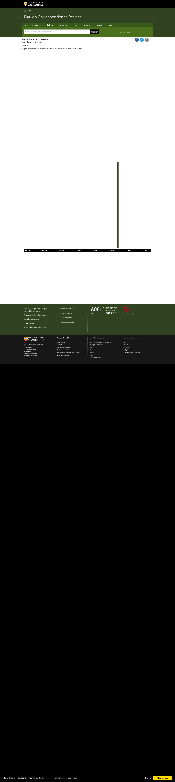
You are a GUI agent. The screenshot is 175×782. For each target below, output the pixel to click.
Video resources (66, 318)
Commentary (63, 25)
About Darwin (36, 25)
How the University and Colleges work (101, 342)
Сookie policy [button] (73, 778)
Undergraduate (61, 342)
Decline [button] (148, 778)
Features (125, 345)
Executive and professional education (68, 352)
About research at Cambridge (131, 352)
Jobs (91, 355)
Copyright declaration (31, 319)
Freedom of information (31, 353)
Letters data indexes (67, 322)
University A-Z (28, 347)
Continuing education (63, 350)
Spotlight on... (127, 350)
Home (25, 11)
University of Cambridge (34, 315)
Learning (87, 25)
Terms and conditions (30, 355)
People (76, 25)
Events (92, 352)
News (91, 350)
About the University (97, 338)
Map (91, 347)
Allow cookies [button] (162, 778)
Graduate (59, 345)
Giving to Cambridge (96, 357)
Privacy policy (29, 323)
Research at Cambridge (130, 338)
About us (111, 25)
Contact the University (30, 349)
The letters (50, 25)
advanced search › (125, 32)
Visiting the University (96, 345)
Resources (99, 25)
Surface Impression (39, 327)
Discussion (126, 347)
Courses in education (63, 355)
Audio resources (66, 313)
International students (63, 347)
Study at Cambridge (63, 338)
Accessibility (27, 351)
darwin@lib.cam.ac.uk (32, 311)
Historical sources (66, 309)
